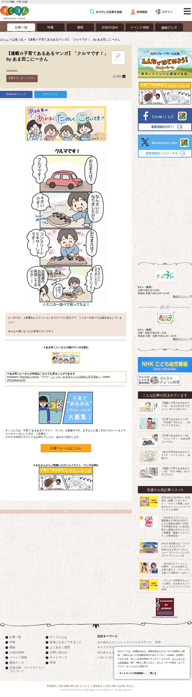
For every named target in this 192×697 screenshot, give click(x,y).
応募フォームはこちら (66, 448)
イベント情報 (18, 657)
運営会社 (97, 686)
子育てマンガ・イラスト (22, 78)
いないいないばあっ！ (111, 657)
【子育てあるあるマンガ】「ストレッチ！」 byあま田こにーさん (175, 438)
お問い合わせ (58, 652)
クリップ (118, 57)
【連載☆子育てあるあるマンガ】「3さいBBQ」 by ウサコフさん (175, 471)
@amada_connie (29, 376)
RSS (53, 662)
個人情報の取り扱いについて (74, 686)
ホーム (4, 39)
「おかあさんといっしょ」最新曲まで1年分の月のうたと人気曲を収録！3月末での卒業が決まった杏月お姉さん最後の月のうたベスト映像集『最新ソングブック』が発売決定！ (175, 526)
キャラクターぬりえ (110, 647)
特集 (12, 642)
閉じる (153, 673)
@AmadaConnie (16, 380)
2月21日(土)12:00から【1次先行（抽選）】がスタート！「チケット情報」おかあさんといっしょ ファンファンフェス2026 (175, 503)
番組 (12, 647)
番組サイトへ (180, 296)
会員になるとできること (66, 642)
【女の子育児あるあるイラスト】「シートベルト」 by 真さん (175, 455)
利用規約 (51, 686)
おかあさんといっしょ (111, 652)
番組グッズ (17, 662)
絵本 (158, 642)
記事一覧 (17, 39)
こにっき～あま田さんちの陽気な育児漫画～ (75, 376)
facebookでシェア (16, 94)
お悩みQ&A (17, 652)
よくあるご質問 (60, 647)
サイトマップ (58, 657)
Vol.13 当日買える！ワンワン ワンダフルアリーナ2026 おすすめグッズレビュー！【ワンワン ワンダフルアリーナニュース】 (175, 549)
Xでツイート (50, 94)
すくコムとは (58, 637)
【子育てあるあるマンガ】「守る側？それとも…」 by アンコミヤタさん (175, 422)
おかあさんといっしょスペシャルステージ (124, 642)
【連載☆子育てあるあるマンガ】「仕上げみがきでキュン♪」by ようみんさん (175, 406)
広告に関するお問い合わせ (119, 686)
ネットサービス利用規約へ (132, 673)
